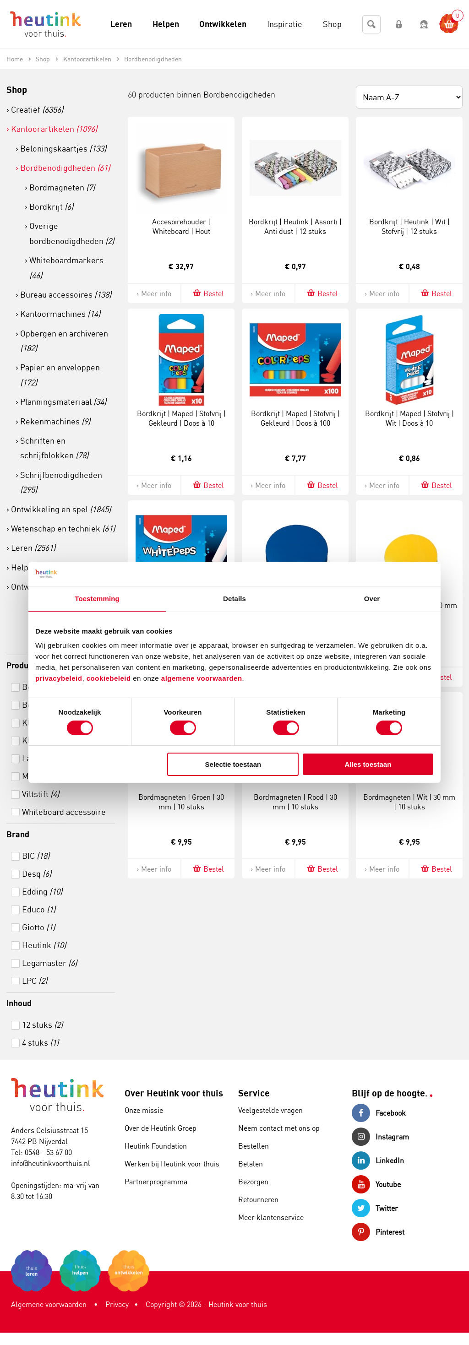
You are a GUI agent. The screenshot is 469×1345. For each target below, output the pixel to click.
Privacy (117, 1304)
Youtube (376, 1184)
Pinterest (378, 1232)
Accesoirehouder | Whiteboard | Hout (181, 226)
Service (254, 1093)
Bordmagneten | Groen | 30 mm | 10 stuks (181, 801)
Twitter (375, 1208)
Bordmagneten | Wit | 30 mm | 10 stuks (409, 801)
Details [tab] (234, 598)
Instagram (380, 1137)
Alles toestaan (368, 764)
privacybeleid (58, 678)
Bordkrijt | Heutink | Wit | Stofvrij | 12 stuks (409, 226)
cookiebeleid (110, 678)
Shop (16, 89)
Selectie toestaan (233, 764)
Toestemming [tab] (97, 598)
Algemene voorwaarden (49, 1304)
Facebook (379, 1113)
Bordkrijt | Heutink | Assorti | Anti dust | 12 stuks (295, 226)
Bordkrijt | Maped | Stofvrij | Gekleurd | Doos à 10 (181, 418)
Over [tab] (372, 598)
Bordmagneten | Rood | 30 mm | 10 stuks (295, 801)
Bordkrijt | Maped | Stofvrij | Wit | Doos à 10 (409, 418)
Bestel (207, 293)
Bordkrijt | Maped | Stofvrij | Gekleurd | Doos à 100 (295, 418)
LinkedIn (378, 1160)
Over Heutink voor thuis (174, 1093)
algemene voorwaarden (201, 678)
